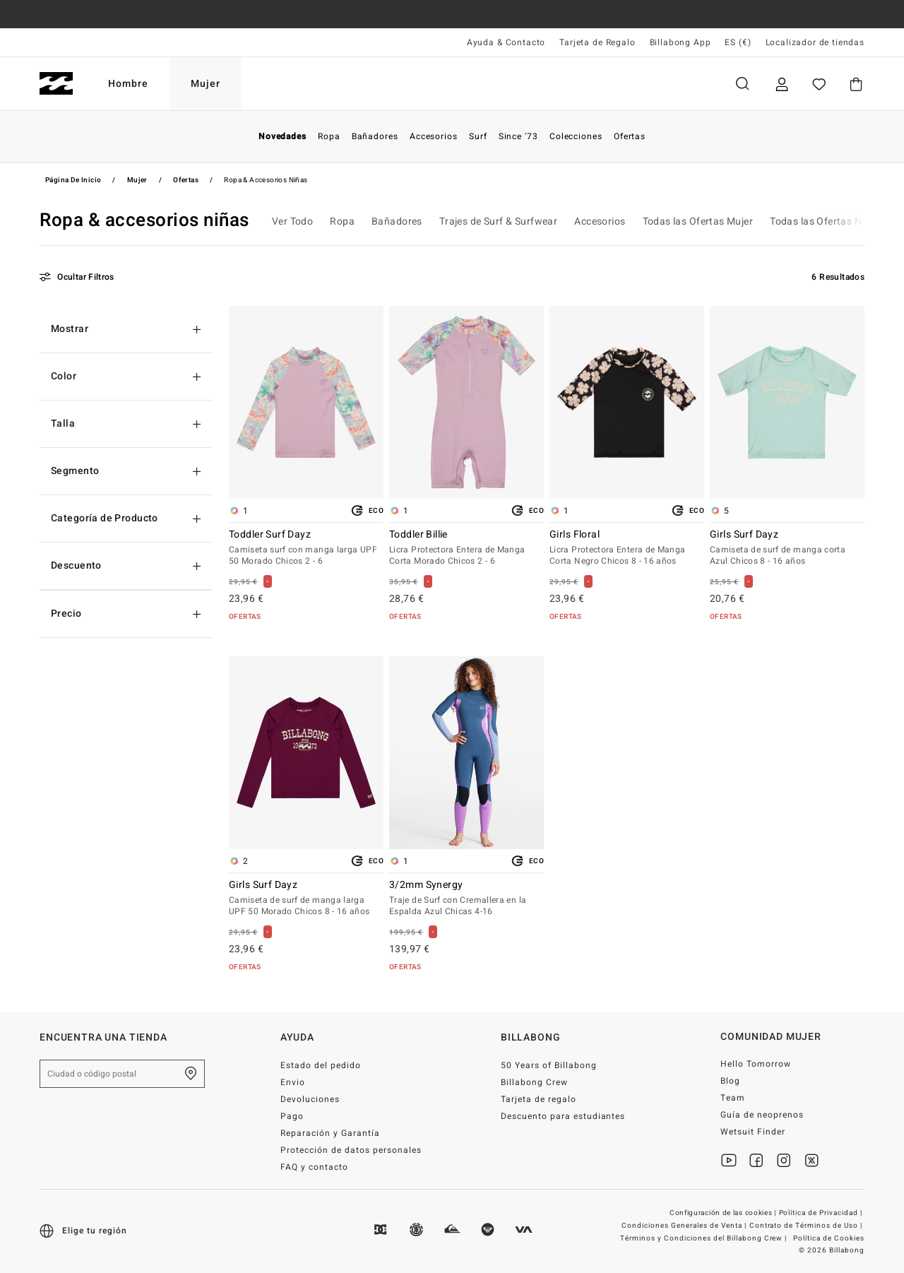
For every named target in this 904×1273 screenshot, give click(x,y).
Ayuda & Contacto (506, 42)
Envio (292, 1082)
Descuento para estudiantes (563, 1116)
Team (732, 1097)
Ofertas (185, 180)
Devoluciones (310, 1099)
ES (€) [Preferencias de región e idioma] (738, 42)
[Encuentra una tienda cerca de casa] (191, 1074)
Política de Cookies (828, 1238)
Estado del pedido (320, 1065)
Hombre (128, 83)
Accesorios (599, 221)
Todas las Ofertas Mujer (698, 221)
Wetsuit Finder (752, 1131)
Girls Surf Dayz (787, 548)
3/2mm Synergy (466, 898)
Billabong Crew (534, 1082)
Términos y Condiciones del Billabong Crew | (704, 1238)
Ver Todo (292, 221)
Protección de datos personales (350, 1150)
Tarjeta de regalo (538, 1099)
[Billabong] (56, 83)
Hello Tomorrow (755, 1064)
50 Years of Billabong (549, 1065)
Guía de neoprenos (762, 1114)
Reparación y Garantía (330, 1133)
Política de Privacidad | (822, 1213)
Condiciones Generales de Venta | (685, 1226)
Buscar (742, 83)
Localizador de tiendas (815, 42)
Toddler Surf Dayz (306, 548)
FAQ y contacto (314, 1167)
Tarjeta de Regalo (597, 42)
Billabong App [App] (680, 42)
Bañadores (396, 221)
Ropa (342, 221)
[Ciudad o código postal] (122, 1074)
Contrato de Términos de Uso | (806, 1226)
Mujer (205, 83)
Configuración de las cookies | (724, 1213)
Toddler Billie (466, 548)
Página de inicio (73, 180)
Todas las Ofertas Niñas (825, 221)
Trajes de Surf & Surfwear (498, 221)
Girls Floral (626, 548)
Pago (292, 1116)
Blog (730, 1080)
